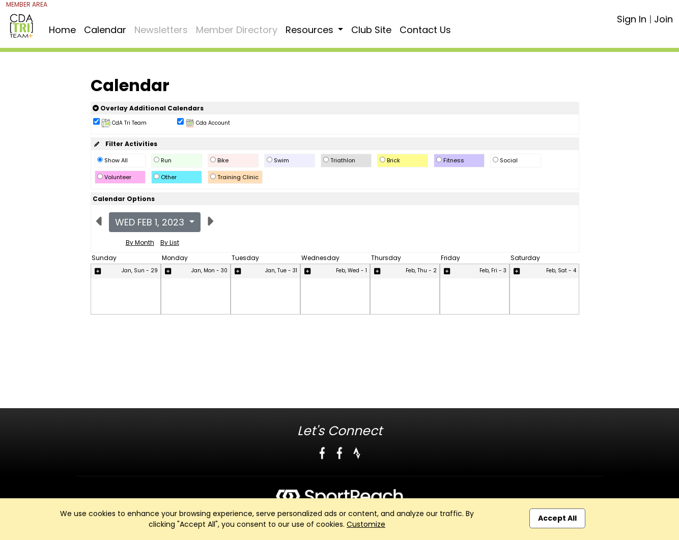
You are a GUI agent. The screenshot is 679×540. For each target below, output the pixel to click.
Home (62, 29)
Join (663, 19)
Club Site (371, 29)
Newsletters (161, 29)
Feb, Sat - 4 (561, 270)
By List (169, 242)
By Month (140, 242)
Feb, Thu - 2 (421, 270)
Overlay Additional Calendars (148, 108)
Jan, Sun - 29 (140, 270)
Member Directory (236, 29)
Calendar (105, 29)
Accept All (557, 518)
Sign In (631, 19)
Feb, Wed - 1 (351, 270)
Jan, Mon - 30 (209, 270)
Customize (366, 524)
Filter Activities (125, 143)
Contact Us (425, 29)
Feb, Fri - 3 (492, 270)
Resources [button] (311, 29)
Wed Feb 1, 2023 (151, 222)
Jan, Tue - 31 (281, 270)
